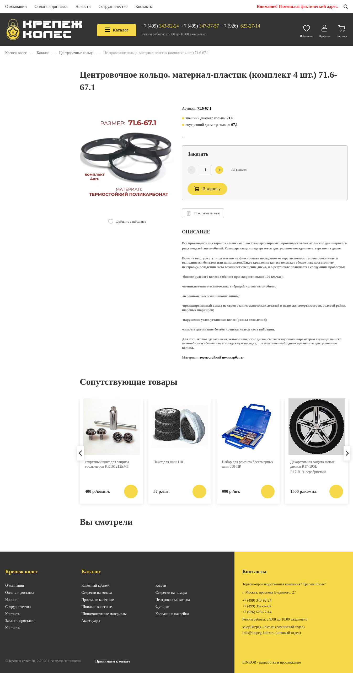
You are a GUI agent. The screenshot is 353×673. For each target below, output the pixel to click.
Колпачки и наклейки (172, 614)
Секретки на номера (171, 593)
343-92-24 (160, 26)
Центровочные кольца (173, 600)
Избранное (306, 30)
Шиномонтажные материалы (103, 614)
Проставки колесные (97, 600)
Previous (80, 453)
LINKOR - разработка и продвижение (271, 662)
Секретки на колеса (96, 593)
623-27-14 (241, 26)
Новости (82, 6)
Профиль (324, 30)
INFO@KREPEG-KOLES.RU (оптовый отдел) (271, 633)
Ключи (161, 585)
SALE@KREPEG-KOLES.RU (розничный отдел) (273, 627)
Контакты (144, 6)
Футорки (162, 607)
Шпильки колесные (96, 607)
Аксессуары (90, 621)
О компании (16, 6)
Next (347, 453)
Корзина (342, 30)
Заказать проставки (20, 621)
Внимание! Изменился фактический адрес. (297, 6)
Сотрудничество (113, 6)
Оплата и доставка (51, 6)
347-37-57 (200, 26)
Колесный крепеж (95, 585)
